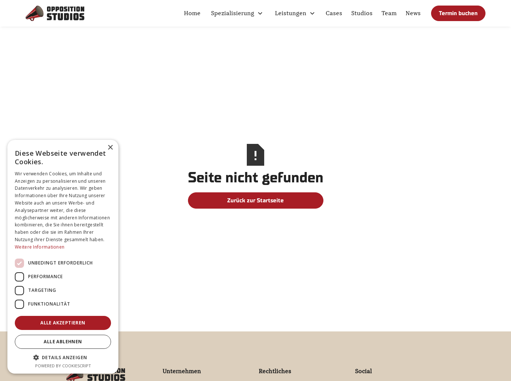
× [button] (110, 148)
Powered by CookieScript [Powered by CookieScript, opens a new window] (63, 365)
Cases (334, 13)
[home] (55, 13)
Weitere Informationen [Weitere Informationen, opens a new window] (39, 247)
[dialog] (62, 257)
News (413, 13)
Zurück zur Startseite (255, 200)
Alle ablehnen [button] (63, 341)
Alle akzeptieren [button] (62, 323)
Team (389, 13)
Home (192, 13)
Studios (362, 13)
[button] (237, 13)
